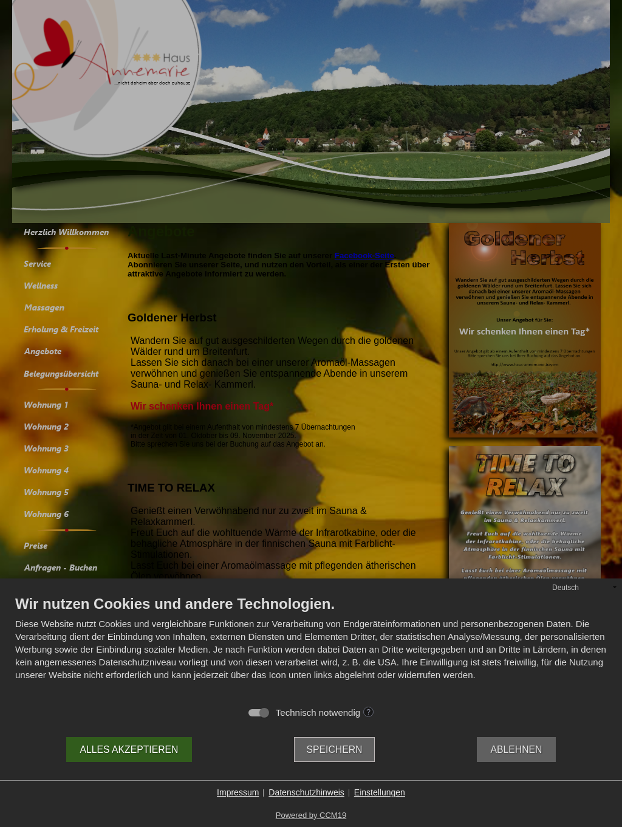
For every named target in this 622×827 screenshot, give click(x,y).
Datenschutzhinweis (306, 792)
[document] (311, 648)
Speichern (335, 749)
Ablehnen (516, 749)
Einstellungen (379, 792)
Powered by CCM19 (311, 815)
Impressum (238, 792)
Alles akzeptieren (129, 749)
